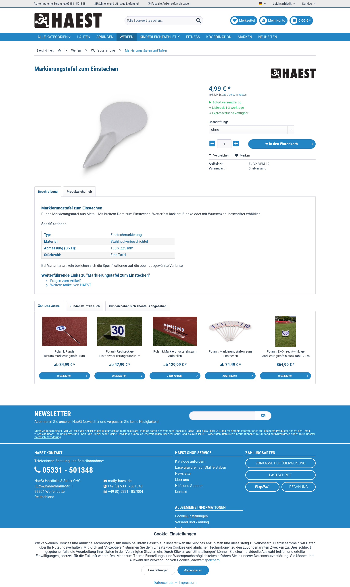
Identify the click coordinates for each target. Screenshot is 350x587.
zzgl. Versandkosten (234, 94)
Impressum (185, 583)
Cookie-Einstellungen (191, 516)
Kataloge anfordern (190, 461)
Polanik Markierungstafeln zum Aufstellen (174, 354)
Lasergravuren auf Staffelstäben (200, 467)
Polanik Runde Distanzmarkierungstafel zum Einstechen (64, 354)
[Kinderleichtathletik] (160, 37)
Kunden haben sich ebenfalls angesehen (138, 306)
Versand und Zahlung (192, 522)
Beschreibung (48, 191)
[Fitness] (193, 37)
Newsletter (183, 473)
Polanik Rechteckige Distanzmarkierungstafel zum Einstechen (119, 354)
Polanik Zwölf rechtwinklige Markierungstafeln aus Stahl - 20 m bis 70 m (285, 354)
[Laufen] (83, 37)
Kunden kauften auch (85, 306)
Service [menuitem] (307, 3)
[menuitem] (164, 20)
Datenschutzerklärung (47, 437)
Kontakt (181, 492)
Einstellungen (158, 570)
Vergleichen (219, 155)
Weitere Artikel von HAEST (68, 285)
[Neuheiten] (267, 37)
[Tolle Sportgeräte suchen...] (164, 20)
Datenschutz (163, 583)
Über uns (182, 480)
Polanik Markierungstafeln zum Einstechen (230, 354)
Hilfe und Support (189, 486)
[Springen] (105, 37)
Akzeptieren (193, 570)
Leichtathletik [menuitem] (282, 3)
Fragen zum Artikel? (63, 281)
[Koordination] (219, 37)
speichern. (212, 560)
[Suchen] (198, 20)
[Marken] (245, 37)
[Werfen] (127, 37)
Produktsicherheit (79, 191)
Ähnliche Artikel (49, 306)
